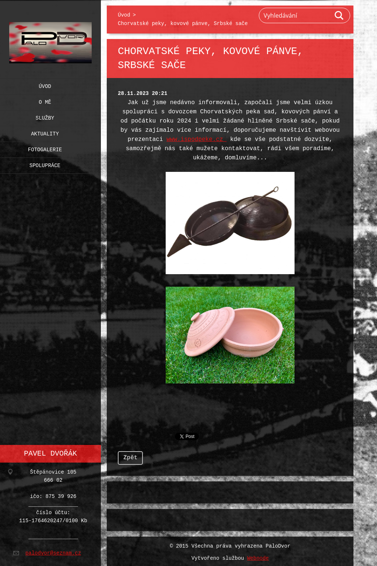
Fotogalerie (45, 148)
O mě (45, 100)
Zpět (130, 456)
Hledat (339, 15)
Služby (45, 116)
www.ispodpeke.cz (196, 139)
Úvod (45, 84)
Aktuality (45, 132)
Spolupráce (44, 163)
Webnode (258, 556)
